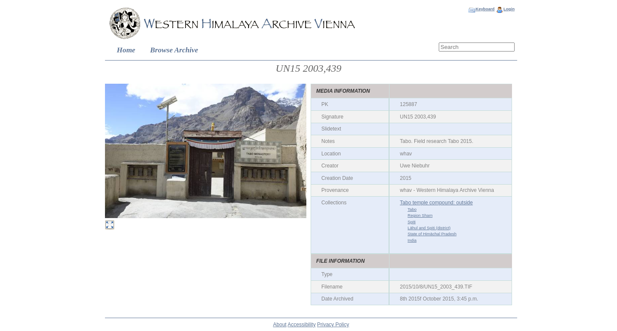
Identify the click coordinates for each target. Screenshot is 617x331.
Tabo (411, 209)
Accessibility (301, 325)
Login (509, 8)
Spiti (411, 221)
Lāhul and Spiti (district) (428, 227)
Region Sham (419, 215)
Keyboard (485, 8)
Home (126, 50)
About (279, 325)
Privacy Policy (333, 325)
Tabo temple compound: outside (436, 203)
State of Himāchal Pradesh (431, 233)
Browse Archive (174, 50)
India (411, 240)
